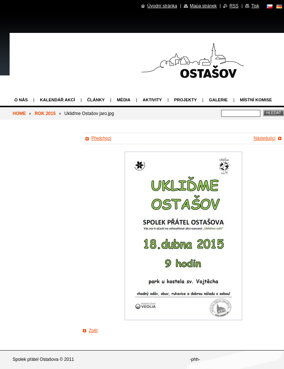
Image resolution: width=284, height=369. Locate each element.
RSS (234, 6)
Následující (264, 138)
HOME (19, 113)
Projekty (185, 100)
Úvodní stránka (162, 6)
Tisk (255, 6)
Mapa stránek (203, 6)
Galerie (218, 100)
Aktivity (152, 100)
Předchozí (101, 138)
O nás (21, 100)
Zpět (93, 330)
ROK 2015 (45, 113)
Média (124, 100)
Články (96, 100)
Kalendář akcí (57, 100)
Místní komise (256, 100)
